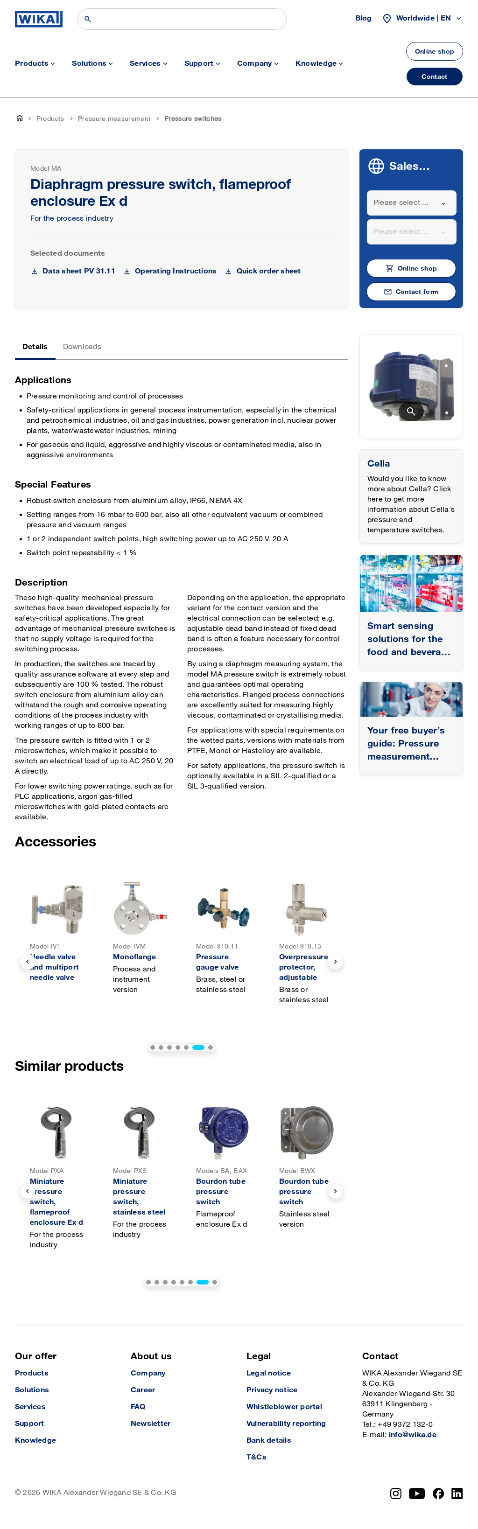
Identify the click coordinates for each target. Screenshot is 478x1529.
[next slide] (336, 962)
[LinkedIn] (457, 1493)
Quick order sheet (269, 271)
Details (35, 346)
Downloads (82, 346)
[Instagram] (395, 1493)
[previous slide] (27, 962)
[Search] (182, 19)
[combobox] (412, 203)
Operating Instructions (176, 271)
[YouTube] (417, 1493)
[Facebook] (438, 1493)
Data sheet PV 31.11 (78, 271)
